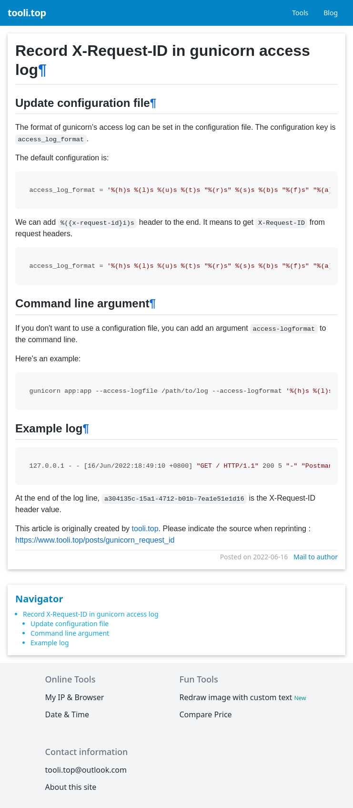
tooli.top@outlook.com (86, 770)
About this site (71, 787)
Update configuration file (69, 623)
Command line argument (69, 633)
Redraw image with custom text (243, 697)
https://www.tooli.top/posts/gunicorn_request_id (94, 540)
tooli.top (27, 12)
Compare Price (205, 714)
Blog (330, 12)
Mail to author (315, 556)
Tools (300, 12)
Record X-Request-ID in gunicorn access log (91, 614)
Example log (49, 642)
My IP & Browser (74, 697)
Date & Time (67, 714)
